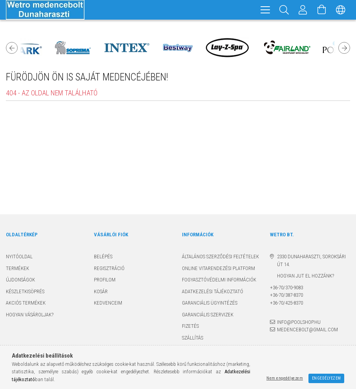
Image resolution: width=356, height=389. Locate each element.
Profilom (105, 280)
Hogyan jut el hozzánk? (302, 276)
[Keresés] (284, 10)
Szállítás (192, 338)
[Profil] (303, 10)
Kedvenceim (108, 303)
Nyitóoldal (19, 256)
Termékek (17, 268)
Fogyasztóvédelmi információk (219, 280)
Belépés (103, 256)
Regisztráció (109, 268)
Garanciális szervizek (207, 315)
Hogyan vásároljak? (29, 315)
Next (344, 48)
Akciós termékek (26, 303)
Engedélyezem (326, 378)
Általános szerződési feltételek (220, 256)
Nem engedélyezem (284, 378)
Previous (12, 48)
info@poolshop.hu (299, 322)
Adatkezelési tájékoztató (212, 291)
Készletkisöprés (25, 291)
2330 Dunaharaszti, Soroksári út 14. (311, 260)
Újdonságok (20, 280)
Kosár (101, 291)
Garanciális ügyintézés (209, 303)
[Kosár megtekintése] (321, 10)
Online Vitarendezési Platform (218, 268)
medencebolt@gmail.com (307, 329)
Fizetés (190, 326)
